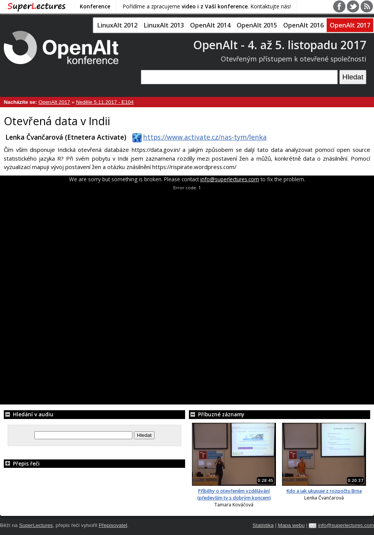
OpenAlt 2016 (303, 25)
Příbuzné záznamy (216, 414)
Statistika (263, 525)
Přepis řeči (22, 463)
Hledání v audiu (28, 414)
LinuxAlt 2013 (163, 25)
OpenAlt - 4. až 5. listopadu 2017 (279, 45)
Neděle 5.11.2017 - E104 (105, 102)
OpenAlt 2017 (350, 25)
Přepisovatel (112, 525)
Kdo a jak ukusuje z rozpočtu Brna (324, 491)
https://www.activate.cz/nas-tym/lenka (198, 137)
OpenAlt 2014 (210, 25)
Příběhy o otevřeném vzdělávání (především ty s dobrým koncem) (234, 494)
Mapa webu (291, 525)
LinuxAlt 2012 (117, 25)
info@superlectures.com (229, 179)
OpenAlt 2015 (257, 25)
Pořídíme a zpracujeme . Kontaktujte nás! (207, 6)
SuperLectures (36, 525)
